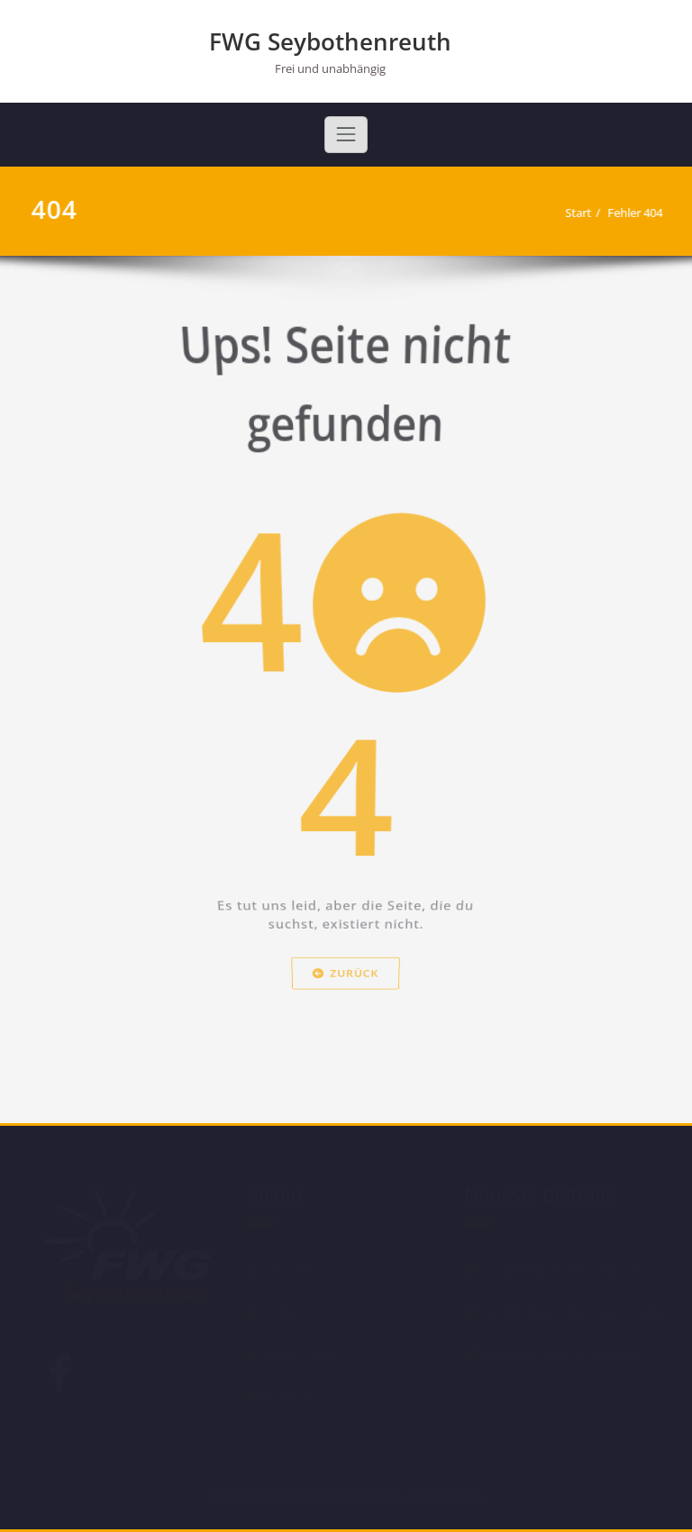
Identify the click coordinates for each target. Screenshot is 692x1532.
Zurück (346, 1000)
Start (585, 212)
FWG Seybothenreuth (330, 41)
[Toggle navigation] (346, 134)
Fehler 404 (642, 212)
